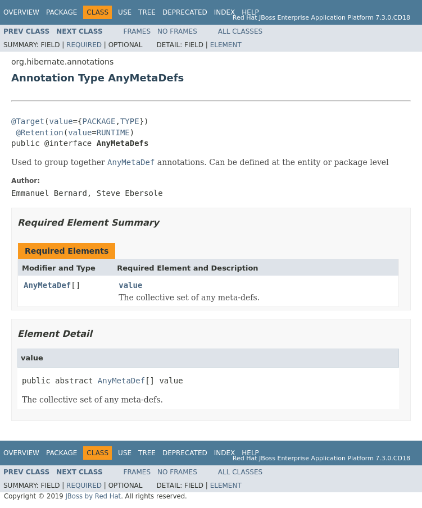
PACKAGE (98, 121)
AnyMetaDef (47, 285)
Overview (21, 12)
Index (224, 12)
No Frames (177, 31)
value (60, 121)
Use (124, 12)
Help (250, 12)
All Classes (240, 31)
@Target (27, 121)
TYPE (129, 121)
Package (61, 12)
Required (84, 45)
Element (226, 45)
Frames (137, 31)
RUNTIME (113, 132)
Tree (147, 12)
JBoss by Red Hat (93, 496)
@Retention (39, 132)
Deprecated (184, 12)
